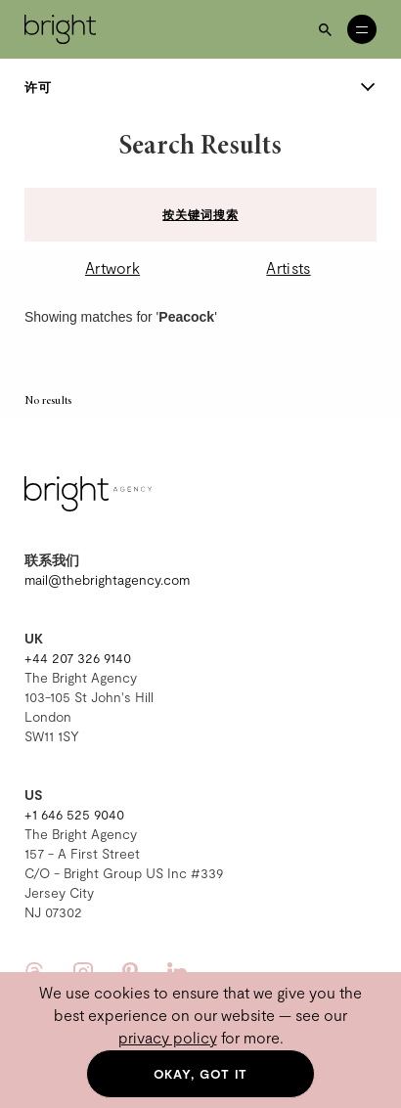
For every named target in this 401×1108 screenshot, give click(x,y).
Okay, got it (201, 1074)
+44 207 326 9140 (77, 657)
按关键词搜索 (200, 214)
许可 (200, 87)
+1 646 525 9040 (74, 814)
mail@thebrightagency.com (107, 579)
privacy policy (167, 1037)
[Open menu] (362, 29)
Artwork (112, 267)
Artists (288, 267)
